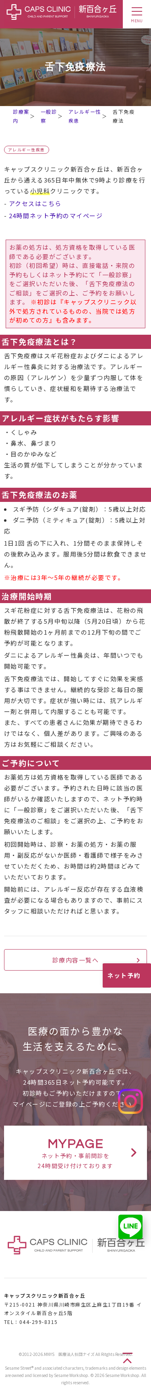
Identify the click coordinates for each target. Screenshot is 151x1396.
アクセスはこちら (35, 203)
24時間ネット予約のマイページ (56, 215)
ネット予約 (124, 975)
